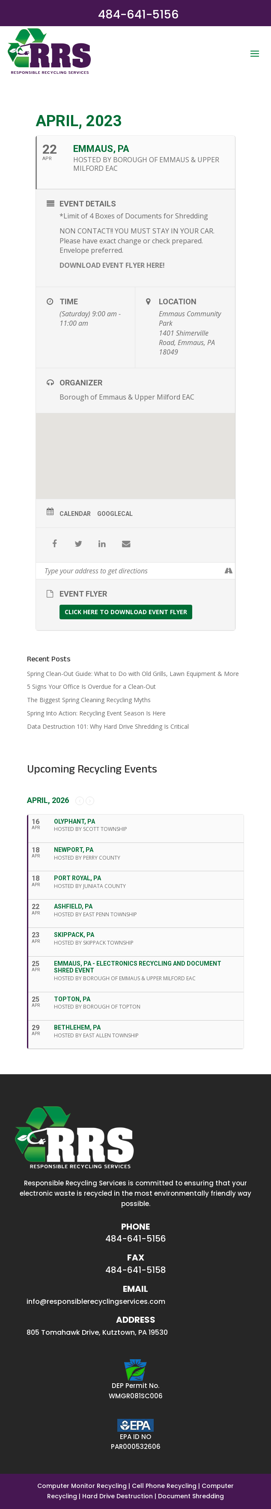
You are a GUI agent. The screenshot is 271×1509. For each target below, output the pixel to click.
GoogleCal (115, 513)
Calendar (75, 513)
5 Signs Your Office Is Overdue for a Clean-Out (91, 686)
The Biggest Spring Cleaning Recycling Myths (89, 700)
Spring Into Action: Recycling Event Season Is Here (96, 713)
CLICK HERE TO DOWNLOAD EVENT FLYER (126, 612)
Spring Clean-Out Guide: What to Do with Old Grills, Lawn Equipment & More (133, 674)
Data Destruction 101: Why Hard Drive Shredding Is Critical (108, 726)
